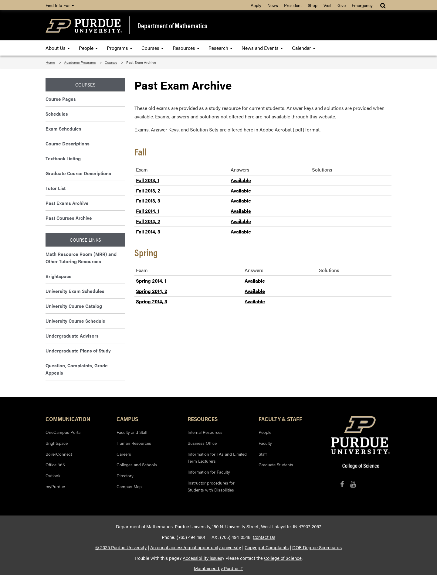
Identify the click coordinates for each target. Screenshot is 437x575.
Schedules (57, 113)
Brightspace (59, 276)
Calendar (303, 47)
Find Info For (60, 5)
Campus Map (129, 486)
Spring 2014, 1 (151, 280)
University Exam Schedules (75, 291)
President (293, 5)
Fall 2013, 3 (148, 200)
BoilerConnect (59, 454)
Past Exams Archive (67, 202)
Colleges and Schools (137, 464)
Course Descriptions (68, 143)
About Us (58, 47)
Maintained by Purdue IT (218, 568)
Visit (327, 5)
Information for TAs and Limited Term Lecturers (217, 457)
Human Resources (134, 443)
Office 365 (55, 464)
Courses (152, 47)
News (272, 5)
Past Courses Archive (69, 217)
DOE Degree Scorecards (317, 547)
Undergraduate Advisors (72, 335)
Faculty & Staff (280, 419)
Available (241, 180)
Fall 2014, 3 (148, 231)
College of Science (283, 558)
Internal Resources (205, 432)
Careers (124, 454)
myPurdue (55, 486)
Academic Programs (80, 62)
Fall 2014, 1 (147, 210)
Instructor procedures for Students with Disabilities (211, 486)
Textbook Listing (63, 158)
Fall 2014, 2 (148, 221)
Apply (256, 5)
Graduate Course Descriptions (78, 173)
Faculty (265, 443)
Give (341, 5)
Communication (68, 419)
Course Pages (61, 98)
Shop (312, 5)
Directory (125, 475)
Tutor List (56, 188)
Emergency (362, 5)
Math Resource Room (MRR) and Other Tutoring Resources (81, 257)
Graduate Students (276, 464)
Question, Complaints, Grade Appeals (77, 369)
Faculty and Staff (132, 432)
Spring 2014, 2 (151, 291)
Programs (119, 47)
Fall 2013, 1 (147, 180)
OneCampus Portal (63, 432)
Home (50, 62)
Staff (263, 454)
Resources (186, 47)
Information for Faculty (209, 472)
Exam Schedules (63, 128)
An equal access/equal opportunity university (195, 547)
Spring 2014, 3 (151, 301)
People (88, 47)
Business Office (202, 443)
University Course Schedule (75, 320)
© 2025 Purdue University (121, 547)
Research (220, 47)
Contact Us (264, 537)
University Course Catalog (74, 305)
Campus (127, 419)
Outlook (53, 475)
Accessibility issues (202, 558)
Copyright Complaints (267, 547)
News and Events (262, 47)
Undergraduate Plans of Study (78, 350)
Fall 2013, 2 (148, 190)
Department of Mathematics (172, 25)
